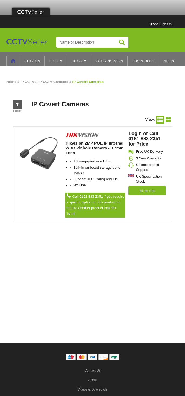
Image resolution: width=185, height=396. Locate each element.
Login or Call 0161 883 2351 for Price (144, 139)
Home (11, 82)
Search (122, 42)
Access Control (143, 61)
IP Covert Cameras (88, 82)
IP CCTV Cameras (53, 82)
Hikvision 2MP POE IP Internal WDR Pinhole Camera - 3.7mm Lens (94, 148)
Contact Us (92, 370)
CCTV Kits (32, 61)
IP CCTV (55, 61)
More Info (147, 191)
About (92, 380)
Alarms (169, 61)
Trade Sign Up (160, 24)
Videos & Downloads (93, 389)
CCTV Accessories (109, 61)
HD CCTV (79, 61)
